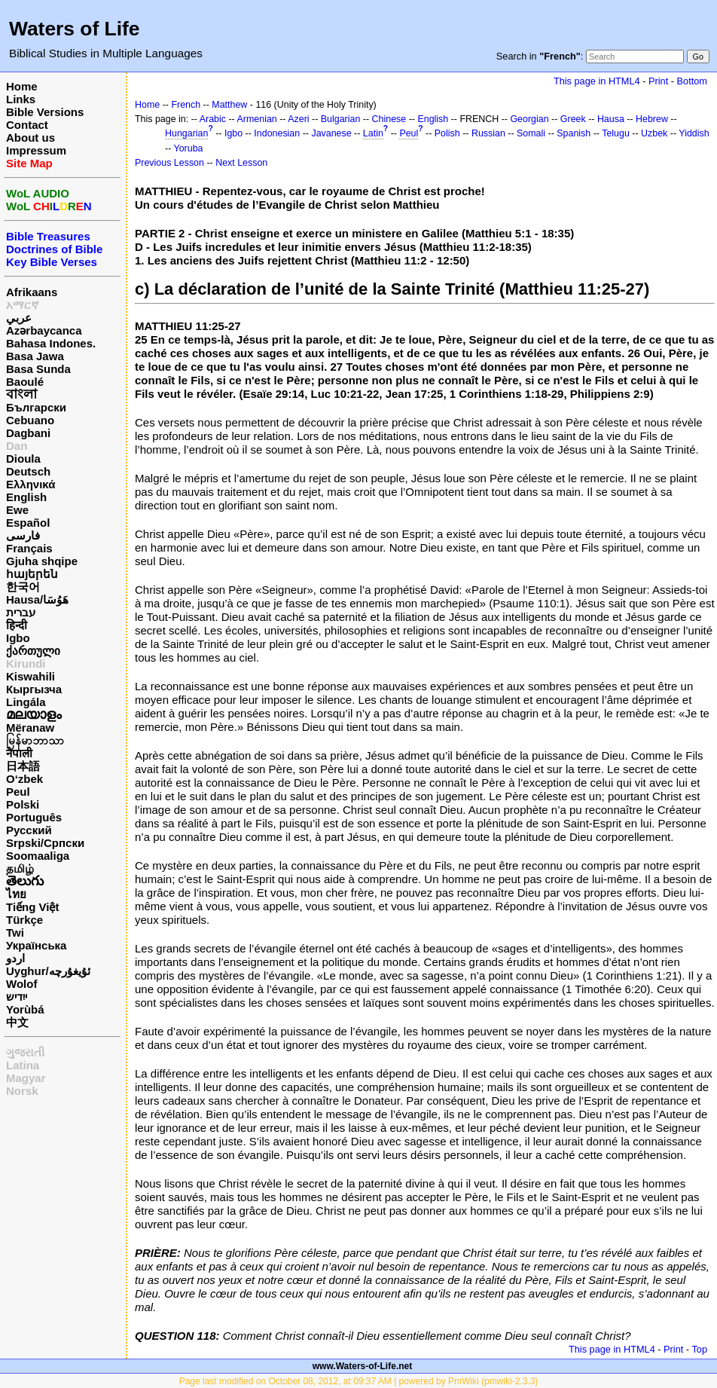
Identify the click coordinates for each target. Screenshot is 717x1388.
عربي (19, 317)
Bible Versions (45, 111)
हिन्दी (16, 625)
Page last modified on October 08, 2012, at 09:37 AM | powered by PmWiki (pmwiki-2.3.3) (359, 1381)
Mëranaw (30, 727)
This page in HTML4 (597, 81)
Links (20, 99)
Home (22, 86)
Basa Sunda (38, 368)
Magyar (26, 1078)
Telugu (616, 133)
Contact (27, 124)
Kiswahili (30, 676)
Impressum (36, 150)
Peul (18, 791)
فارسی (23, 535)
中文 (17, 1022)
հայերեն (32, 573)
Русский (29, 830)
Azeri (298, 119)
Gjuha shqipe (42, 561)
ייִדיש (16, 996)
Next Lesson (241, 162)
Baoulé (25, 381)
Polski (22, 804)
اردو (15, 958)
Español (28, 522)
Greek (573, 119)
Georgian (529, 119)
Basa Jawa (35, 356)
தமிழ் (20, 868)
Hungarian (186, 133)
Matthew (229, 104)
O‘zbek (24, 778)
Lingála (26, 702)
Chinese (389, 119)
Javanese (331, 133)
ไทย (16, 894)
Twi (15, 932)
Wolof (21, 983)
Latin (373, 133)
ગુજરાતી (25, 1052)
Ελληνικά (30, 484)
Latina (22, 1065)
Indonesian (277, 133)
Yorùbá (25, 1009)
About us (30, 137)
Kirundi (26, 663)
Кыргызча (34, 689)
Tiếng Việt (32, 906)
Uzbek (654, 133)
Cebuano (30, 420)
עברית (20, 612)
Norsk (22, 1090)
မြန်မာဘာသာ (35, 740)
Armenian (257, 119)
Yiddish (694, 133)
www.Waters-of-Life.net (362, 1366)
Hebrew (652, 119)
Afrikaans (31, 292)
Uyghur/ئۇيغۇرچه (48, 971)
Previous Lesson (169, 162)
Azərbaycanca (44, 330)
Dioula (23, 458)
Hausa (610, 119)
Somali (531, 133)
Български (36, 407)
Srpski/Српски (45, 842)
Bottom (692, 81)
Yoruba (188, 148)
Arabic (213, 119)
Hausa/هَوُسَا (37, 599)
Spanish (573, 133)
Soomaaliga (37, 855)
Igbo (18, 637)
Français (29, 548)
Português (34, 817)
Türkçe (24, 919)
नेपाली (19, 753)
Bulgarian (341, 119)
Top (699, 1349)
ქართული (33, 650)
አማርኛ (22, 304)
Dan (16, 445)
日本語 (23, 766)
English (26, 497)
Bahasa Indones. (51, 343)
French (185, 104)
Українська (36, 945)
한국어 (23, 586)
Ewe (17, 509)
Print (658, 81)
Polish (447, 133)
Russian (488, 133)
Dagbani (28, 432)
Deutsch (28, 471)
